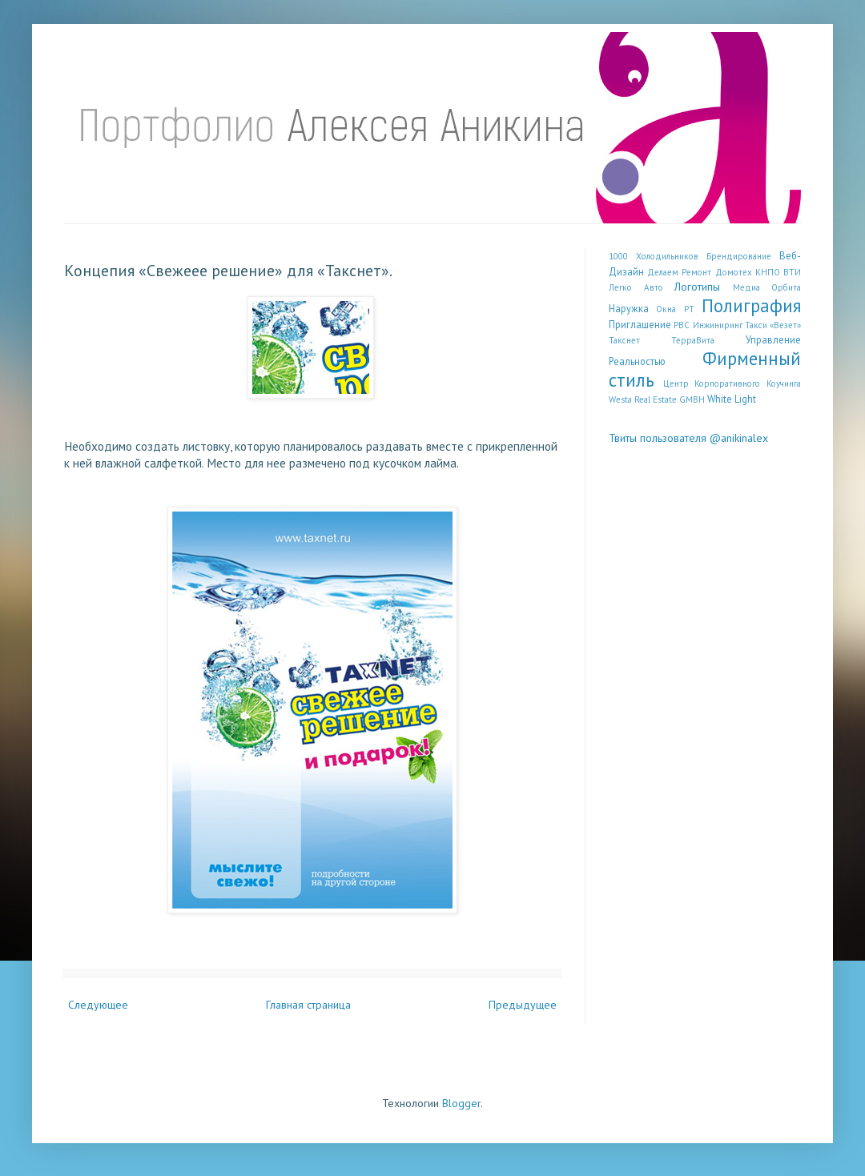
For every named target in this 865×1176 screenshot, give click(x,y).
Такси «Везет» (773, 325)
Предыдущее (523, 1004)
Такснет (624, 340)
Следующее (98, 1004)
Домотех (733, 272)
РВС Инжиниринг (708, 325)
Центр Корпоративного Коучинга (732, 383)
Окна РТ (675, 309)
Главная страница (308, 1004)
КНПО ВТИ (778, 272)
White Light (731, 398)
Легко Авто (636, 287)
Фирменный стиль (705, 369)
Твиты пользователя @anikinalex (688, 438)
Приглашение (640, 324)
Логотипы (697, 286)
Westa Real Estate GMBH (657, 399)
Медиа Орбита (767, 287)
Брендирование (738, 256)
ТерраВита (692, 340)
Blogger (461, 1103)
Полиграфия (751, 305)
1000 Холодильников (653, 256)
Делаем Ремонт (679, 272)
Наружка (629, 308)
